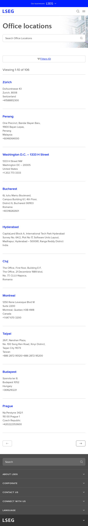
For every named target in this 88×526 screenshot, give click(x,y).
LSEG (51, 3)
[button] (7, 443)
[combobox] (40, 38)
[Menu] (84, 11)
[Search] (78, 11)
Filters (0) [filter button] (44, 59)
